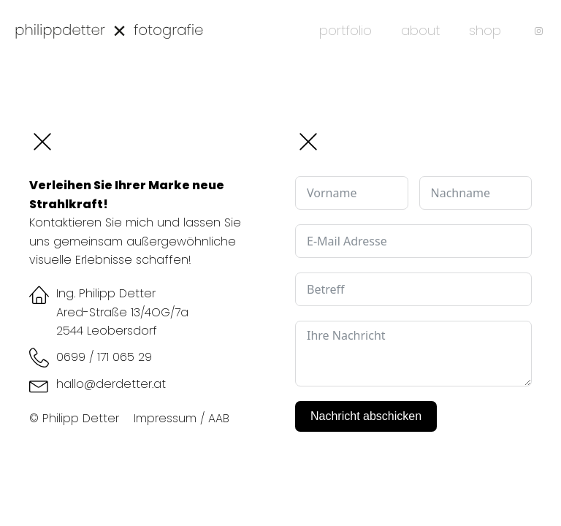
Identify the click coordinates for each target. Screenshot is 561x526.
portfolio (345, 30)
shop (485, 30)
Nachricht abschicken (365, 416)
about (420, 30)
